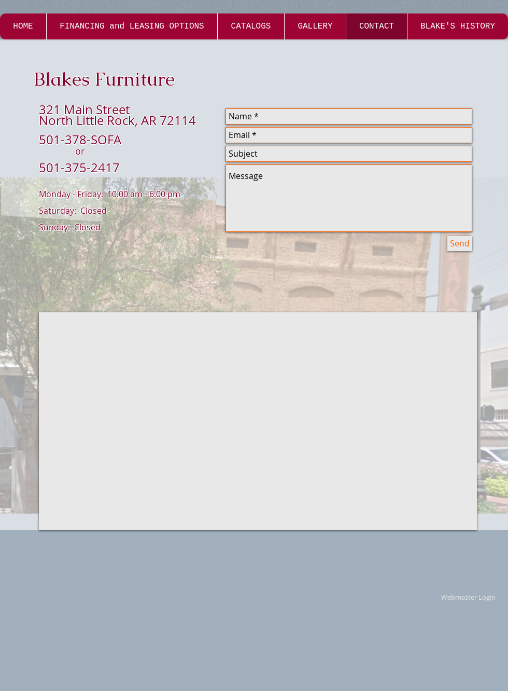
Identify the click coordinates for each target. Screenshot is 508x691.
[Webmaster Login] (468, 597)
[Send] (459, 243)
